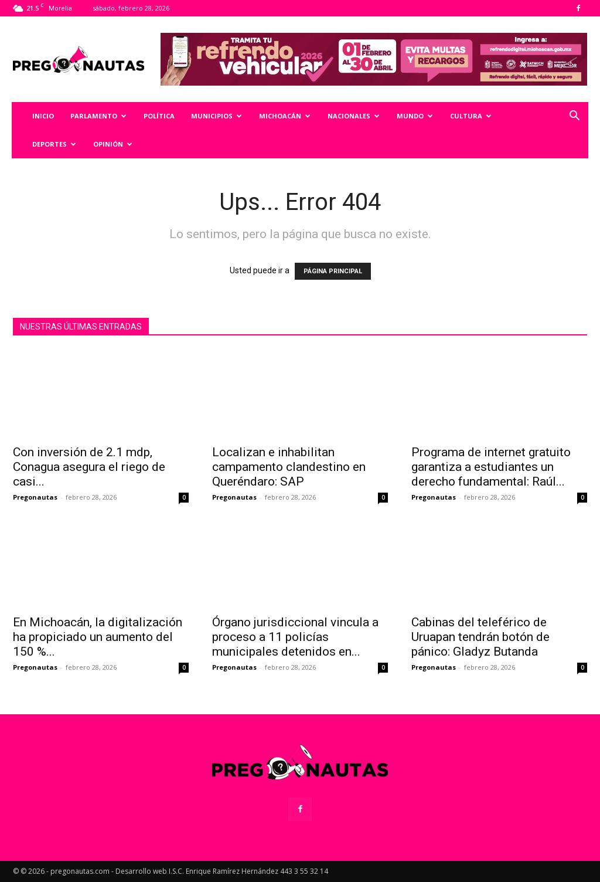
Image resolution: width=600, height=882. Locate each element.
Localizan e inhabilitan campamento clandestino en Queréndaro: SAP (289, 467)
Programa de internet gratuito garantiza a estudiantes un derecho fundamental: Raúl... (491, 467)
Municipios (216, 115)
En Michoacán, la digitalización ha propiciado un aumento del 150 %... (97, 637)
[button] (574, 117)
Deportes (54, 144)
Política (159, 115)
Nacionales (354, 115)
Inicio (43, 115)
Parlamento (98, 115)
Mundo (415, 115)
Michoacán (285, 115)
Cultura (471, 115)
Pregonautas (35, 497)
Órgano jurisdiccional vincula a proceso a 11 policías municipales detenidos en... (295, 637)
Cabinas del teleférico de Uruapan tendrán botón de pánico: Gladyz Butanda (480, 637)
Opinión (112, 144)
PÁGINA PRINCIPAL (333, 271)
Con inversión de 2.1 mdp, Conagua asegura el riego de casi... (89, 467)
